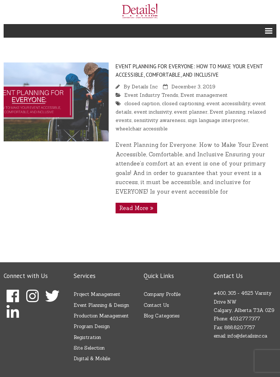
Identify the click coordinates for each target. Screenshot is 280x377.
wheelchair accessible (142, 128)
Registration (87, 337)
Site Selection (89, 348)
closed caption (142, 103)
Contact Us (156, 305)
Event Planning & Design (101, 305)
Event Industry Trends (151, 95)
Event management (204, 95)
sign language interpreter (218, 120)
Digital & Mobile (92, 358)
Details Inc (145, 86)
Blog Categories (162, 316)
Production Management (101, 316)
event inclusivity (153, 111)
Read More (133, 208)
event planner (190, 111)
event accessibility (228, 103)
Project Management (97, 294)
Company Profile (162, 294)
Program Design (92, 326)
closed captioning (183, 103)
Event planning (227, 111)
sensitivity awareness (160, 120)
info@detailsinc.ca (247, 336)
